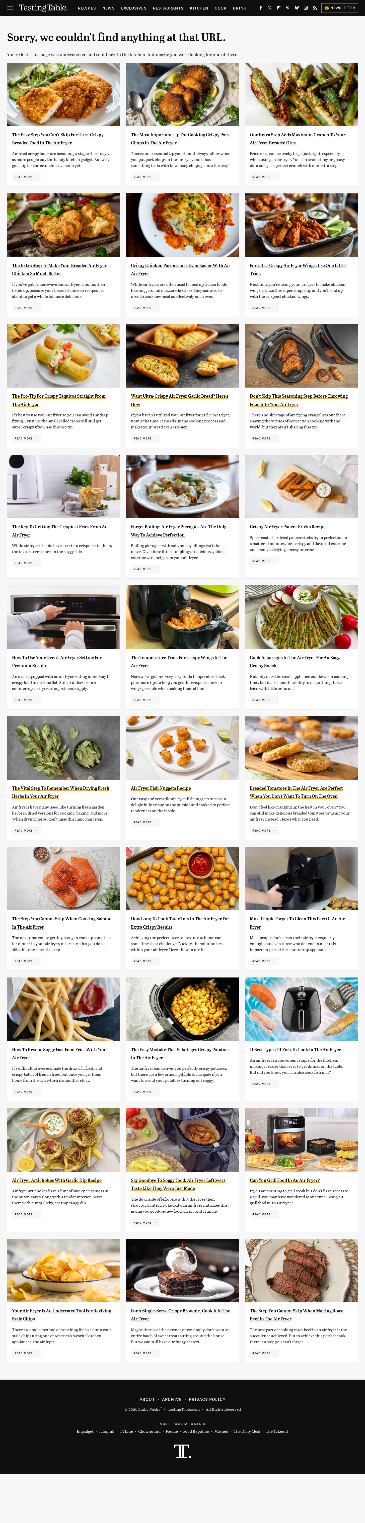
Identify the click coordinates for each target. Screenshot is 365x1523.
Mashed (221, 1480)
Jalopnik (106, 1480)
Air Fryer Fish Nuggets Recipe (170, 820)
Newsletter (339, 7)
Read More (24, 185)
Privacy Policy (207, 1448)
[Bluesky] (296, 9)
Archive (172, 1448)
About (147, 1448)
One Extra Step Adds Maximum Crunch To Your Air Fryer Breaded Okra (295, 142)
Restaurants (168, 8)
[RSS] (314, 9)
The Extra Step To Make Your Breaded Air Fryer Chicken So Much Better (60, 281)
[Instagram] (305, 9)
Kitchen (199, 8)
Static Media (149, 1458)
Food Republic (196, 1480)
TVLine (126, 1480)
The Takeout (277, 1480)
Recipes (87, 8)
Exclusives (134, 8)
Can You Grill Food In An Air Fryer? (296, 1220)
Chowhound (149, 1480)
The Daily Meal (247, 1480)
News (108, 8)
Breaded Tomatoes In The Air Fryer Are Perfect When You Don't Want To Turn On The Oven (299, 828)
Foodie (172, 1480)
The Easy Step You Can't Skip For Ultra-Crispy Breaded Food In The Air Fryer (62, 142)
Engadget (85, 1480)
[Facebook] (260, 9)
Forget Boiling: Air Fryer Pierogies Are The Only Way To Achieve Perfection (176, 559)
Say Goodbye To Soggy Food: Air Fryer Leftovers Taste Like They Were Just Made (181, 1228)
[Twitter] (269, 9)
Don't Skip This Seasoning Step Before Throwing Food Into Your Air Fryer (298, 420)
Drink (239, 8)
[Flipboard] (278, 9)
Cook (221, 8)
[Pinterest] (287, 9)
